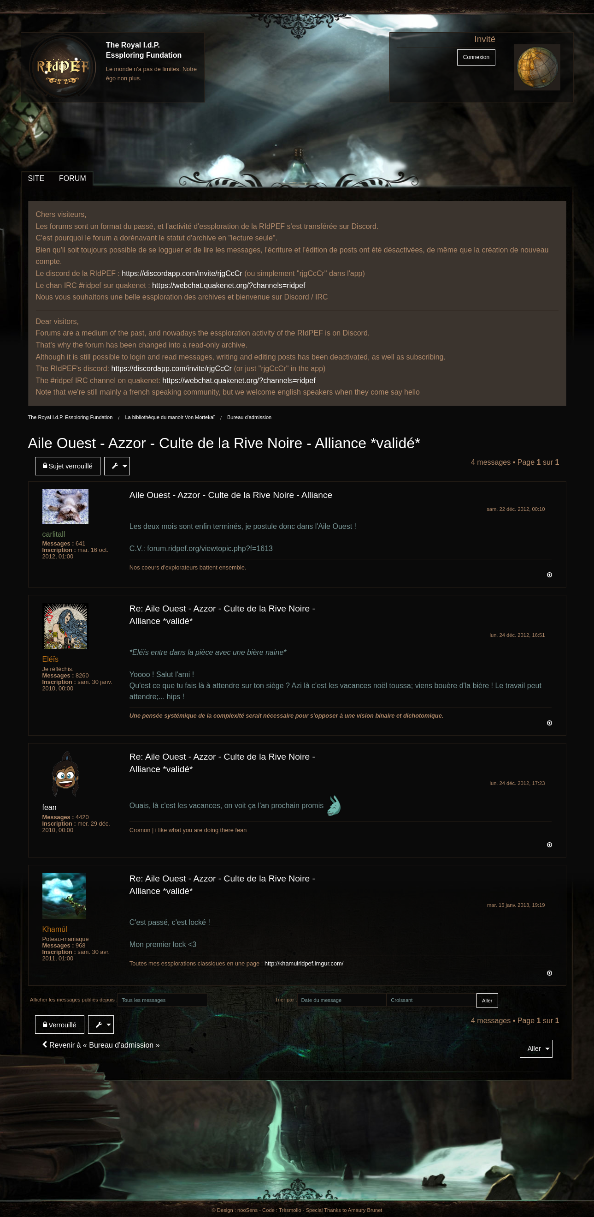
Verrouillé (59, 1025)
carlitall (53, 534)
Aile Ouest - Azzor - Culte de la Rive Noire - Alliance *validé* (224, 443)
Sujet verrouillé (68, 466)
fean (49, 807)
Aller (534, 1048)
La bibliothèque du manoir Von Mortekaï (169, 417)
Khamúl (54, 929)
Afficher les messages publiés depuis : (74, 999)
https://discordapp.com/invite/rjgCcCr (182, 273)
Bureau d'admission (249, 417)
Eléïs (50, 659)
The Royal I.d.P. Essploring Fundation (70, 417)
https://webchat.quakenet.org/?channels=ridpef (228, 285)
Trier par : (286, 999)
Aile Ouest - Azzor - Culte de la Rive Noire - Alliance (230, 495)
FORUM (72, 178)
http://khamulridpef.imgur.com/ (304, 963)
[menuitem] (69, 466)
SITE (36, 178)
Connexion (476, 57)
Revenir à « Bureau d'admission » (101, 1045)
